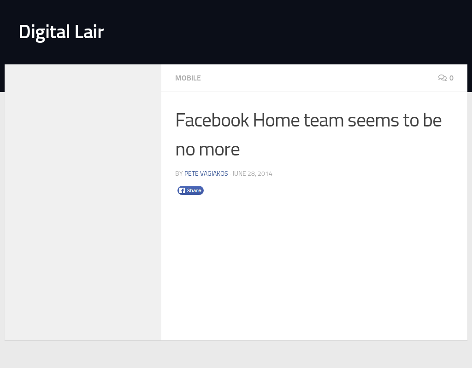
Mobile (188, 78)
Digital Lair (61, 31)
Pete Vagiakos (206, 174)
